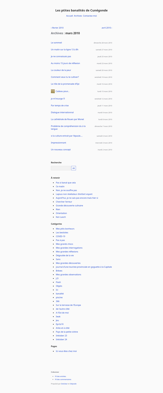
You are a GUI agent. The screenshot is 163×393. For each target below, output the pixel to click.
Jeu (57, 320)
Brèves (59, 270)
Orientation (61, 213)
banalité (60, 293)
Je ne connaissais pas (61, 56)
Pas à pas (60, 240)
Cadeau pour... (62, 91)
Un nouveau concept (61, 149)
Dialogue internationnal (62, 112)
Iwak (58, 316)
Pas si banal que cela (66, 182)
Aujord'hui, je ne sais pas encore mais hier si (77, 197)
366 (57, 301)
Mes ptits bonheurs (65, 228)
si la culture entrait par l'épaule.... (67, 135)
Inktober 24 (61, 339)
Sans (58, 259)
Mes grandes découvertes (68, 263)
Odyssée (73, 384)
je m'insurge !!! (58, 98)
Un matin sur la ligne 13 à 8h (64, 49)
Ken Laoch (61, 217)
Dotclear (64, 384)
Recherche (56, 162)
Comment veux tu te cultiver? (65, 77)
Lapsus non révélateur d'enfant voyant (74, 194)
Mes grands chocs (64, 244)
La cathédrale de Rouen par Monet (67, 119)
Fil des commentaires (63, 379)
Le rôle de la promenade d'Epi (65, 83)
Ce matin (60, 186)
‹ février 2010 (57, 27)
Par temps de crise (60, 105)
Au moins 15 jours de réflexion (65, 63)
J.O (57, 278)
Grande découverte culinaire (69, 205)
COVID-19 (60, 236)
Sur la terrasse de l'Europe (68, 305)
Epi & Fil (59, 324)
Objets (59, 286)
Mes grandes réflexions (67, 251)
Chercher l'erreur (64, 201)
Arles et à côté (62, 328)
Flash (58, 282)
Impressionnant (58, 142)
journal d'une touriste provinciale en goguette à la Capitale (84, 266)
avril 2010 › (107, 27)
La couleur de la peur (61, 70)
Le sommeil (56, 42)
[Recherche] (61, 168)
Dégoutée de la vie (65, 255)
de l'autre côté (62, 308)
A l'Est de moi (62, 312)
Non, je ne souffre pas (66, 190)
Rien (58, 209)
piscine (59, 297)
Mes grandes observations (68, 274)
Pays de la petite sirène (67, 331)
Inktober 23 (61, 335)
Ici (57, 289)
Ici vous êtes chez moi (66, 351)
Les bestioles (62, 232)
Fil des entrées (60, 376)
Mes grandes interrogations (69, 247)
